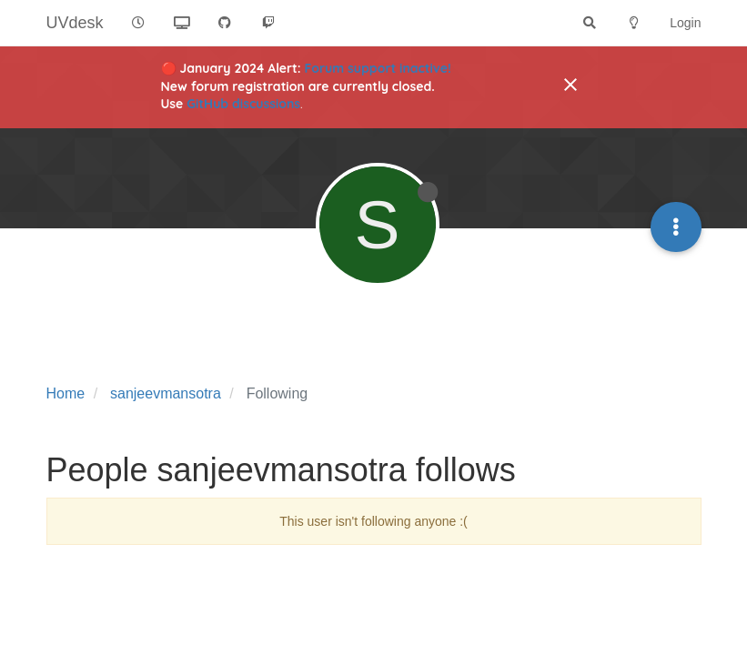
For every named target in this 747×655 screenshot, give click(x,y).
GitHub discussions (243, 104)
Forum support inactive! (378, 68)
